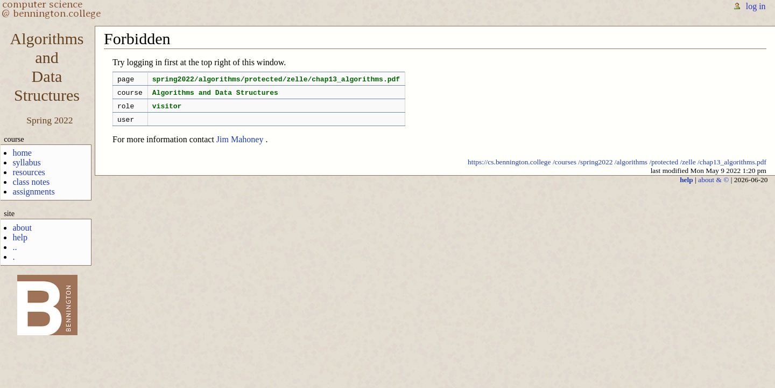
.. (14, 247)
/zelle (688, 168)
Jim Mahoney (240, 145)
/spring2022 (595, 168)
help (19, 237)
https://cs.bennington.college (509, 168)
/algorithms (631, 168)
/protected (663, 168)
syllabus (26, 162)
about (22, 227)
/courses (564, 168)
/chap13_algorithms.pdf (732, 168)
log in (756, 6)
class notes (31, 181)
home (22, 152)
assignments (33, 191)
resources (28, 172)
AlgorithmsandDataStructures (46, 67)
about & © (713, 186)
